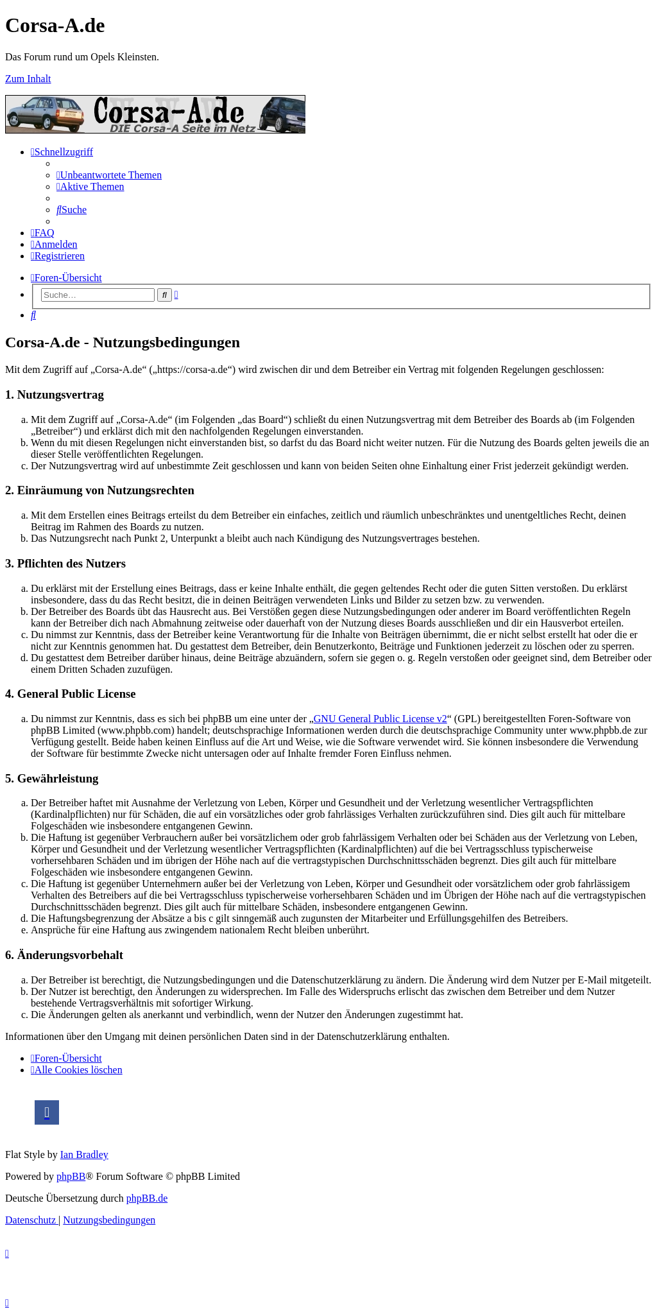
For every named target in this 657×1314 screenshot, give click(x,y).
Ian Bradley (84, 1154)
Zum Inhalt (28, 78)
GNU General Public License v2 (380, 718)
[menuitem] (109, 174)
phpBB (70, 1176)
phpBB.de (146, 1198)
